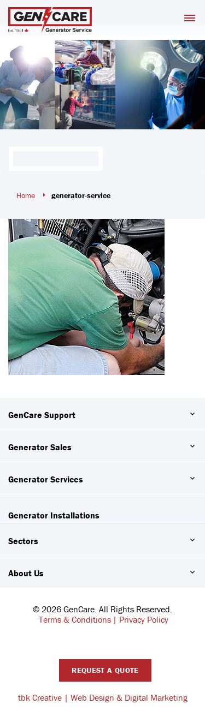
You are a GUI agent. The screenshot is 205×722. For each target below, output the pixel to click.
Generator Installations (53, 515)
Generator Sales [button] (40, 446)
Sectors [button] (23, 540)
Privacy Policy (143, 619)
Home (25, 195)
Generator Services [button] (45, 479)
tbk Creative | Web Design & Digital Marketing (103, 697)
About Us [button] (26, 573)
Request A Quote (105, 670)
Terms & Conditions (75, 619)
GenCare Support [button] (41, 414)
